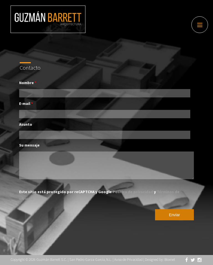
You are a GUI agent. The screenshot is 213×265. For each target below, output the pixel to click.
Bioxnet (169, 259)
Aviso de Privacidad (128, 259)
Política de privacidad (133, 191)
